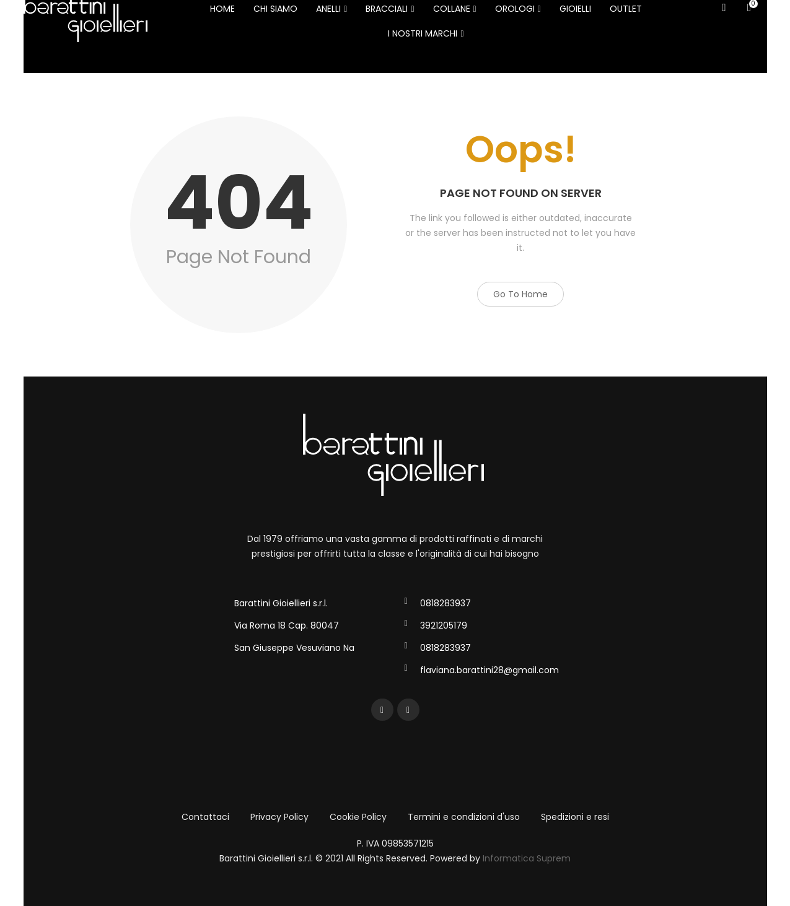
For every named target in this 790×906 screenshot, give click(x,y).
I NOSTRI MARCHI (425, 33)
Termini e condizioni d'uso (464, 817)
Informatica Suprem (527, 858)
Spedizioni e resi (575, 817)
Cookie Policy (358, 817)
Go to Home (520, 294)
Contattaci (205, 817)
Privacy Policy (279, 817)
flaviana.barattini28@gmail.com (489, 670)
